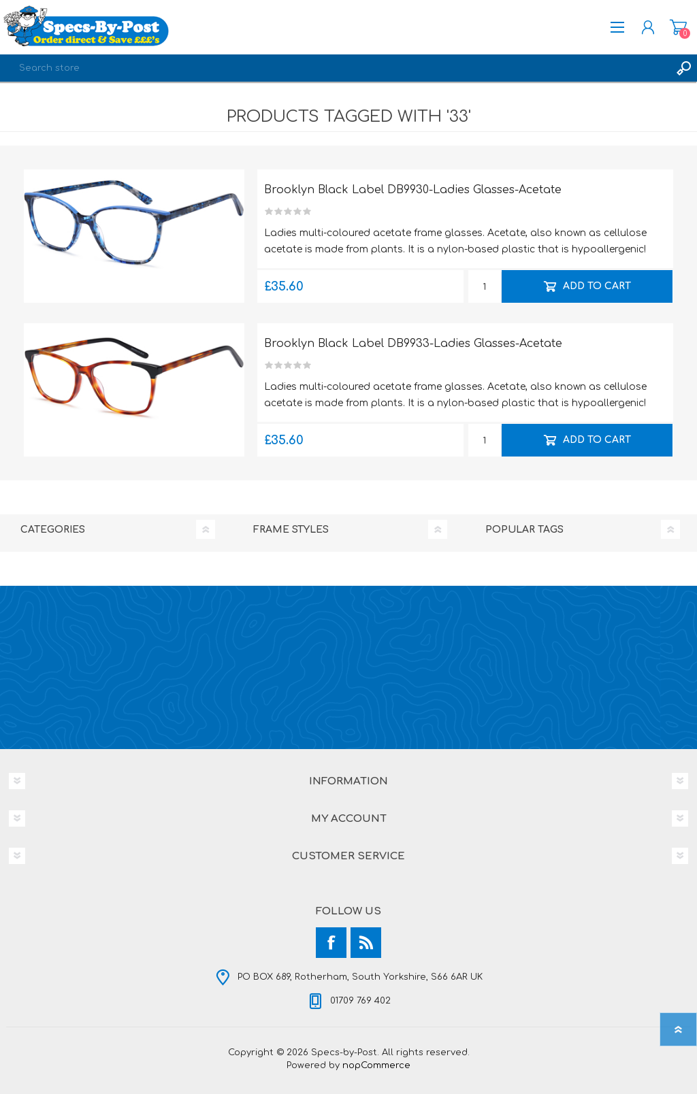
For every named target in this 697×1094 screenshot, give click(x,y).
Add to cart (596, 286)
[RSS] (366, 942)
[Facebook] (331, 942)
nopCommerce (376, 1065)
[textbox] (335, 68)
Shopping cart (678, 27)
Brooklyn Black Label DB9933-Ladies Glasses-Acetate (413, 343)
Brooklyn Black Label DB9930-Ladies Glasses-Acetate (413, 190)
